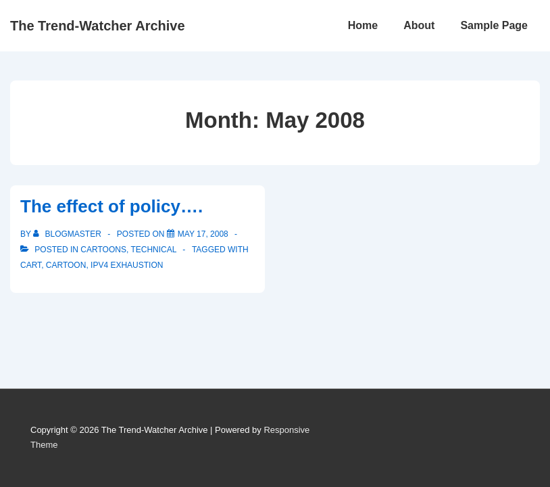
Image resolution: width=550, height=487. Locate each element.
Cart (30, 265)
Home (363, 25)
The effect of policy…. (111, 206)
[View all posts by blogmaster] (68, 234)
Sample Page (494, 25)
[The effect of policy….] (203, 234)
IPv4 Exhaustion (127, 265)
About (418, 25)
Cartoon (66, 265)
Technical (153, 249)
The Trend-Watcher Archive (97, 25)
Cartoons (103, 249)
